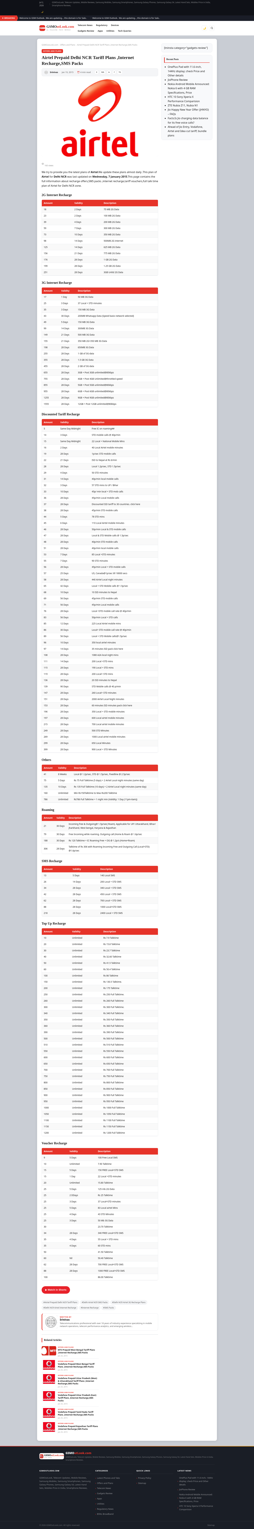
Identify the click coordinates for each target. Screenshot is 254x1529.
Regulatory (101, 25)
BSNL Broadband (105, 1513)
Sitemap (142, 1483)
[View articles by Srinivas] (100, 1321)
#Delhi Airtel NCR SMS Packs (95, 1302)
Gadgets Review (86, 30)
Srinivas (54, 72)
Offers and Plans (67, 44)
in (109, 72)
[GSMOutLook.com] (56, 28)
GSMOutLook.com (50, 44)
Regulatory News (105, 1508)
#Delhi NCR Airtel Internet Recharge (59, 1307)
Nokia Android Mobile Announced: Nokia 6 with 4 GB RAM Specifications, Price (188, 88)
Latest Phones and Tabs (108, 1477)
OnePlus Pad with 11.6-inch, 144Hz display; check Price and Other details (186, 71)
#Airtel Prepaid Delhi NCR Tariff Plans (60, 1302)
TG (120, 72)
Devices (115, 25)
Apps (100, 30)
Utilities (110, 30)
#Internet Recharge (90, 1307)
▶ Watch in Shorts (55, 1289)
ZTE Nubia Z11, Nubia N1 (183, 105)
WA (102, 72)
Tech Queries (124, 30)
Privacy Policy (144, 1477)
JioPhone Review (178, 80)
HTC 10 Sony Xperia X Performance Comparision (196, 1508)
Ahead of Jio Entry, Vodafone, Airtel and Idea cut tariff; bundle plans (187, 131)
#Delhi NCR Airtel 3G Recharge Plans (128, 1302)
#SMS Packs (108, 1307)
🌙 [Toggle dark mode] (42, 12)
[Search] (212, 28)
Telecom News (85, 25)
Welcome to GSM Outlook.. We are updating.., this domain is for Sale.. (74, 18)
